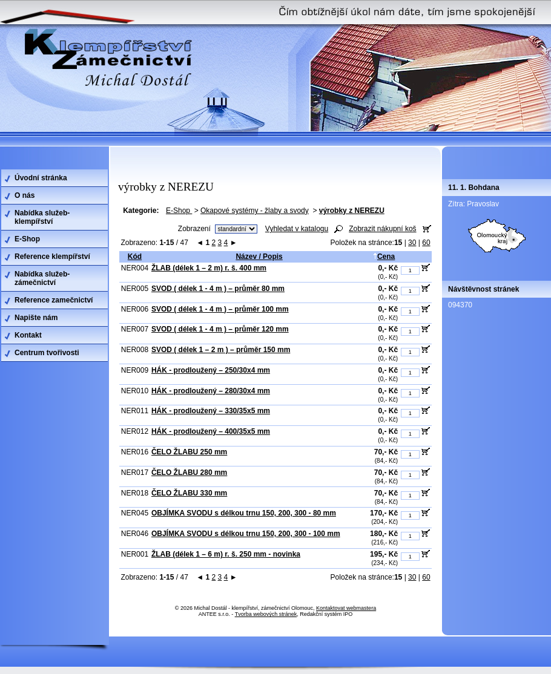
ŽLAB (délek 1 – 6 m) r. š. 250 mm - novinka (225, 554)
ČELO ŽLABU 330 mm (189, 493)
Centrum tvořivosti (47, 352)
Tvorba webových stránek (266, 614)
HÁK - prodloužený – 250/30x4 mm (210, 370)
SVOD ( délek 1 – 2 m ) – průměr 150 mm (220, 349)
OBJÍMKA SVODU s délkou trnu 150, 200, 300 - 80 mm (243, 513)
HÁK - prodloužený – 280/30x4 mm (210, 391)
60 (426, 242)
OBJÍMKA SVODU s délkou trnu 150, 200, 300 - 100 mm (245, 533)
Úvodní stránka (41, 178)
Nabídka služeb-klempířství (42, 217)
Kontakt (28, 335)
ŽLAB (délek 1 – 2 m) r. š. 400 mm (208, 268)
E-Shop (179, 210)
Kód (135, 256)
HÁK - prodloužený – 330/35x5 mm (210, 411)
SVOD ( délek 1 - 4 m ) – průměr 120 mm (220, 329)
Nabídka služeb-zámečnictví (42, 278)
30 (412, 242)
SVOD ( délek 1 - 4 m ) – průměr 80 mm (218, 288)
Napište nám (36, 317)
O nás (25, 195)
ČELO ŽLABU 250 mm (189, 452)
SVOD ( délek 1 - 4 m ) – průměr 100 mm (220, 309)
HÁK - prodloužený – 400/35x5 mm (210, 431)
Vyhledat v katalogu (296, 228)
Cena (384, 256)
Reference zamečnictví (54, 300)
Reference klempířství (52, 256)
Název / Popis (259, 256)
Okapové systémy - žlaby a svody (254, 210)
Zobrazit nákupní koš (382, 228)
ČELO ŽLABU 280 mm (189, 472)
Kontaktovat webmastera (346, 608)
